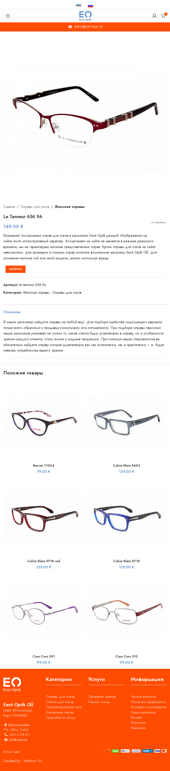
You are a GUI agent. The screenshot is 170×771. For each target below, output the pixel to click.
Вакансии (138, 727)
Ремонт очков (98, 701)
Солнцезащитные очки (64, 707)
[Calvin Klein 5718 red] (43, 516)
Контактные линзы (60, 712)
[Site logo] (85, 15)
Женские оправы (70, 206)
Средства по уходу (60, 717)
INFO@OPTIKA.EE (88, 26)
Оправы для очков (34, 206)
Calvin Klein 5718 (126, 561)
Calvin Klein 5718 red (44, 561)
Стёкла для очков (59, 701)
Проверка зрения (102, 696)
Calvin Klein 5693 (126, 465)
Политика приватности (148, 701)
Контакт (136, 717)
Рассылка (138, 722)
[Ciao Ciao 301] (43, 611)
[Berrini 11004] (43, 421)
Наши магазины (143, 712)
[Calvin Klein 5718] (126, 516)
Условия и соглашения (148, 707)
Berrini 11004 (43, 465)
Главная (9, 206)
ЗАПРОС (15, 269)
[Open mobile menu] (8, 15)
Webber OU (32, 760)
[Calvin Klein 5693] (126, 421)
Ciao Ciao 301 (44, 656)
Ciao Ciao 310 (126, 656)
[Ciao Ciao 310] (126, 611)
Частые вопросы (143, 696)
